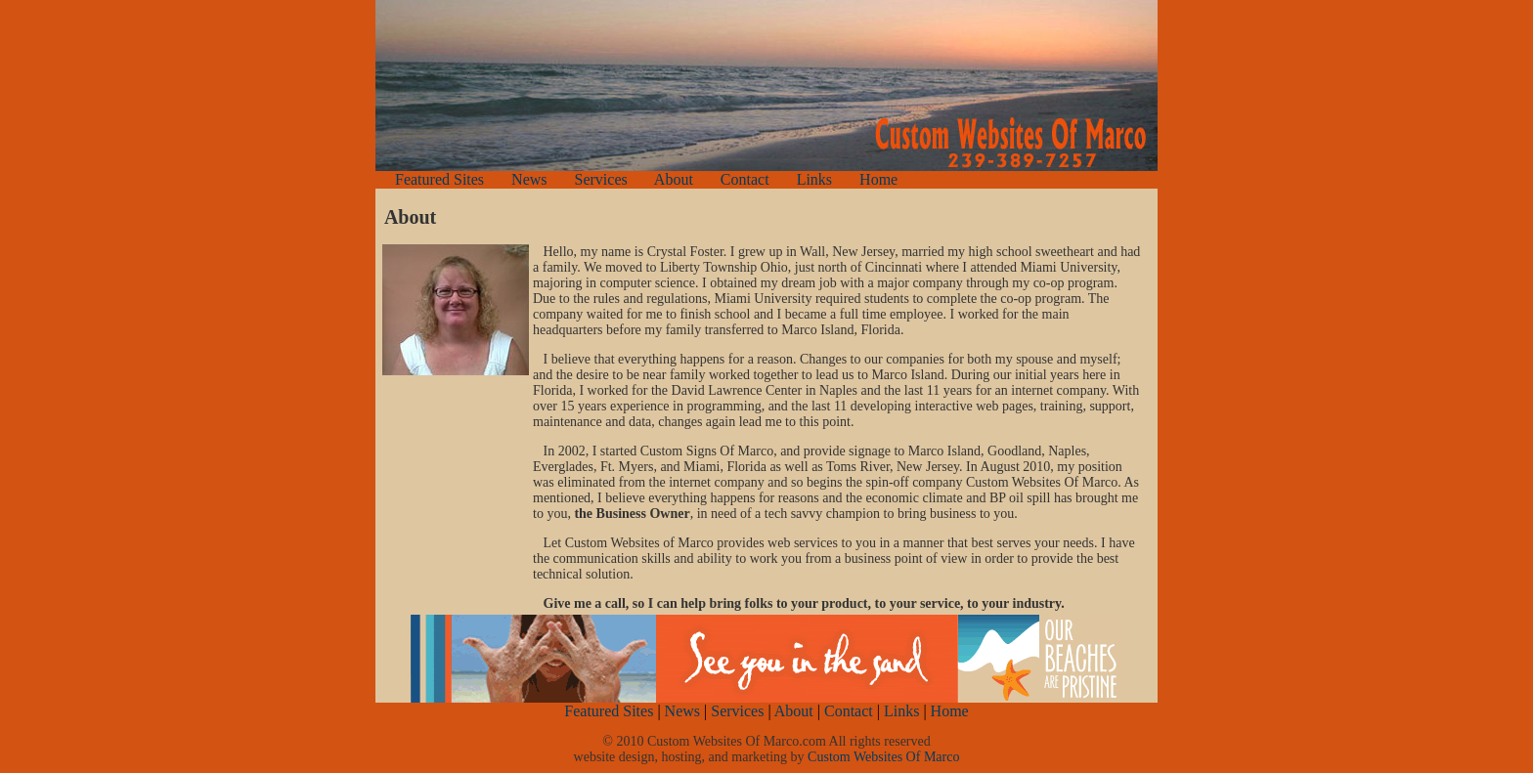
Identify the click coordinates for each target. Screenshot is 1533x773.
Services (601, 179)
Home (878, 179)
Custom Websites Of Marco (883, 757)
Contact (745, 179)
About (675, 179)
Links (814, 179)
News (529, 179)
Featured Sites (439, 179)
